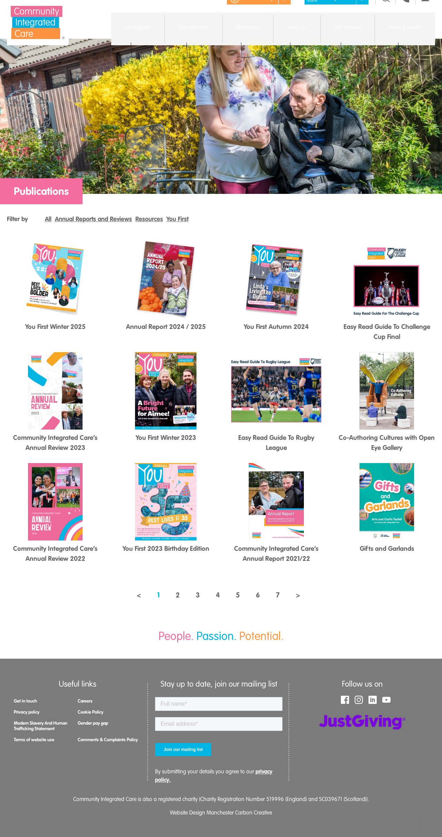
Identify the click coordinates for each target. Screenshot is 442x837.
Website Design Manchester (202, 812)
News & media (405, 35)
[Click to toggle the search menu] (385, 14)
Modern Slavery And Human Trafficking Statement (40, 726)
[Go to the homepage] (38, 22)
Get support (138, 35)
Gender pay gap (93, 723)
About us (297, 35)
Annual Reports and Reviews (93, 219)
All (48, 219)
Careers (85, 701)
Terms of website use (34, 740)
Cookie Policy (90, 712)
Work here (248, 35)
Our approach (194, 35)
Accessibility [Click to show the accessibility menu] (259, 13)
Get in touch (25, 701)
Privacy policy (26, 712)
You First (177, 219)
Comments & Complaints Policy (108, 740)
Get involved (348, 35)
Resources (149, 219)
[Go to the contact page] (405, 14)
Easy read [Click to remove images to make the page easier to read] (337, 13)
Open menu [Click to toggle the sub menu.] (138, 40)
